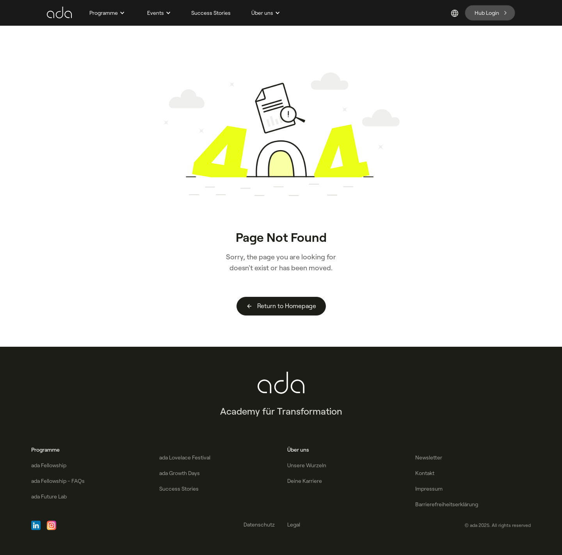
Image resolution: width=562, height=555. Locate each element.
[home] (59, 13)
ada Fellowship (48, 465)
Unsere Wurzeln (306, 465)
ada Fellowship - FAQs (58, 481)
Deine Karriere (304, 481)
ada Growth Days (179, 473)
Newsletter (428, 457)
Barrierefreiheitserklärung (446, 504)
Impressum (429, 489)
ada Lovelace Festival (184, 457)
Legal (293, 524)
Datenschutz (259, 524)
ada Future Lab (49, 496)
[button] (106, 12)
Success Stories (211, 13)
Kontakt (424, 473)
